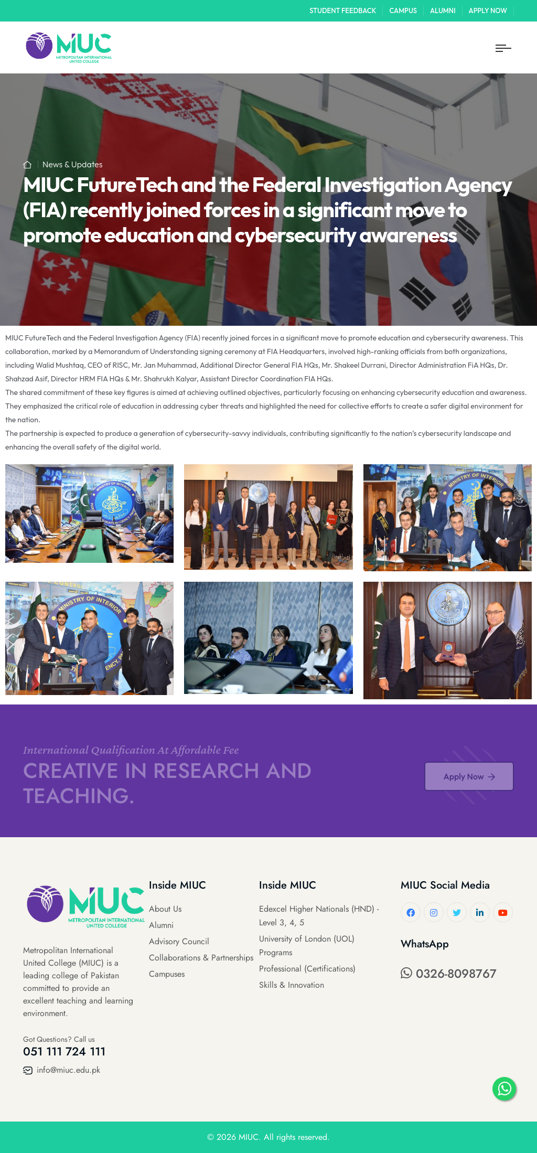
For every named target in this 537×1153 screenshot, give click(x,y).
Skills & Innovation (291, 985)
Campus (403, 10)
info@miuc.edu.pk (61, 1070)
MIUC (249, 1137)
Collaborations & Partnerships (201, 958)
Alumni (443, 10)
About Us (165, 909)
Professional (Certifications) (307, 969)
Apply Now (488, 10)
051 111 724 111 (64, 1051)
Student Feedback (342, 10)
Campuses (167, 974)
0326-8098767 (449, 974)
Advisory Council (179, 941)
